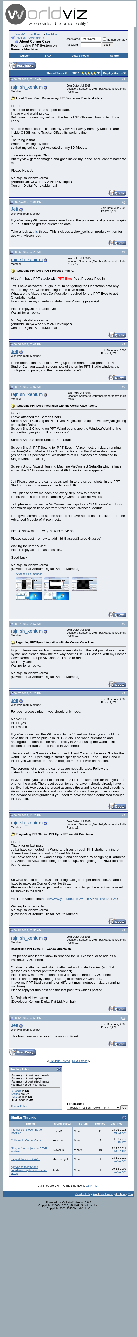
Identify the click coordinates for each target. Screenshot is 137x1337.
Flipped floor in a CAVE (25, 1159)
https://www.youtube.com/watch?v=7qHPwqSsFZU (80, 899)
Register (24, 55)
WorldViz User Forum (29, 34)
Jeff (14, 209)
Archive (120, 1194)
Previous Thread (60, 1061)
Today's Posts (79, 55)
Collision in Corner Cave (26, 1140)
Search (115, 55)
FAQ (48, 55)
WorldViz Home (103, 1194)
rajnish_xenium (27, 87)
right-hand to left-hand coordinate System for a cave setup (29, 1170)
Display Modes (113, 73)
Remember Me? (115, 39)
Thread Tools (55, 73)
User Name (73, 38)
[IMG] (14, 1096)
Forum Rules (19, 1106)
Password (72, 44)
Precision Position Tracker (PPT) (36, 36)
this (35, 232)
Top (130, 1194)
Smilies (15, 1093)
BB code (16, 1090)
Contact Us (82, 1194)
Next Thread (79, 1061)
